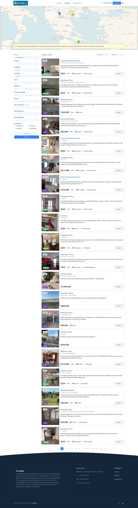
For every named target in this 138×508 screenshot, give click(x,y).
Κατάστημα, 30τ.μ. (66, 409)
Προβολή (119, 73)
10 (93, 448)
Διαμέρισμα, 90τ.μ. (66, 235)
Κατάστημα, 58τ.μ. (66, 312)
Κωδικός (16, 61)
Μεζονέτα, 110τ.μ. (66, 351)
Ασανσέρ (19, 128)
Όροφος (16, 98)
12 (100, 448)
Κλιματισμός (33, 128)
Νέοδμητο (32, 126)
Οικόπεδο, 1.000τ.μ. (66, 293)
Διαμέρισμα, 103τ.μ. (67, 196)
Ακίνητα (67, 3)
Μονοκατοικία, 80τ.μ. (67, 119)
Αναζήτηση (26, 137)
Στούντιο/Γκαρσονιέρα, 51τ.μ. (70, 138)
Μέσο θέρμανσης (19, 117)
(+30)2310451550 (106, 3)
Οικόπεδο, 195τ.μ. (66, 332)
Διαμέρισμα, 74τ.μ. (66, 429)
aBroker (35, 503)
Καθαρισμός (26, 133)
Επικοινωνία (77, 3)
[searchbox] (21, 70)
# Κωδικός (116, 3)
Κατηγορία (17, 73)
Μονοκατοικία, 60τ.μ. (67, 390)
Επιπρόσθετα (17, 123)
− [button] (2, 10)
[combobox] (26, 69)
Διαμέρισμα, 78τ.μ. (66, 99)
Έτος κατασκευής (22, 104)
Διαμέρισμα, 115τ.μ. (67, 254)
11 (97, 448)
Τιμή (16, 79)
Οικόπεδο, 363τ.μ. (66, 274)
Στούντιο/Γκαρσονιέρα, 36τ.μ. (70, 61)
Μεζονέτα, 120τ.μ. (66, 371)
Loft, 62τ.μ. (64, 216)
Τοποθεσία (17, 67)
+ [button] (2, 8)
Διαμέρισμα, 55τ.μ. (66, 80)
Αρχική (59, 3)
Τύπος (16, 54)
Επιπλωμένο (20, 126)
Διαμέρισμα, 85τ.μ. (66, 158)
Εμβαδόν (18, 86)
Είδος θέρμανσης (19, 111)
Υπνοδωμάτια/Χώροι (20, 92)
